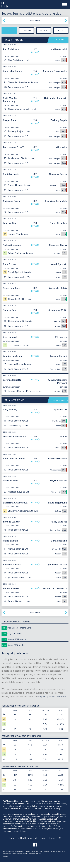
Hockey (52, 838)
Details (34, 52)
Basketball (32, 838)
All (9, 30)
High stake (61, 30)
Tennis (43, 838)
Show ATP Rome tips (60, 40)
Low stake (26, 30)
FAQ (59, 838)
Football (21, 838)
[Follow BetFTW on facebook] (35, 844)
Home (11, 838)
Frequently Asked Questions (51, 696)
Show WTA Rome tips (60, 400)
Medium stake (43, 31)
